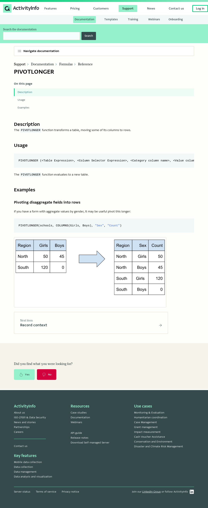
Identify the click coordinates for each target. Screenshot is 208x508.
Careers (18, 432)
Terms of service (46, 492)
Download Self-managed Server (90, 442)
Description (25, 92)
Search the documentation (20, 29)
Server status (22, 492)
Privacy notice (70, 492)
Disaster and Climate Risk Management (158, 446)
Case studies (79, 412)
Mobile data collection (28, 462)
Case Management (145, 422)
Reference (85, 64)
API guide (76, 433)
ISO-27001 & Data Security (30, 417)
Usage (21, 100)
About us (19, 412)
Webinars (76, 422)
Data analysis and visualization (33, 476)
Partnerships (22, 427)
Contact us (20, 446)
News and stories (25, 422)
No (47, 375)
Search (89, 36)
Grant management (146, 427)
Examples (23, 107)
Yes (24, 375)
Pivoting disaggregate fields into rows (49, 202)
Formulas (66, 64)
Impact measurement (147, 432)
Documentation (42, 64)
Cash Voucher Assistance (149, 437)
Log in (200, 8)
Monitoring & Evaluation (149, 412)
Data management (25, 472)
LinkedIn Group (151, 492)
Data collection (23, 467)
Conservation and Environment (153, 441)
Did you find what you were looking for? (43, 365)
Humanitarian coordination (150, 417)
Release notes (79, 438)
